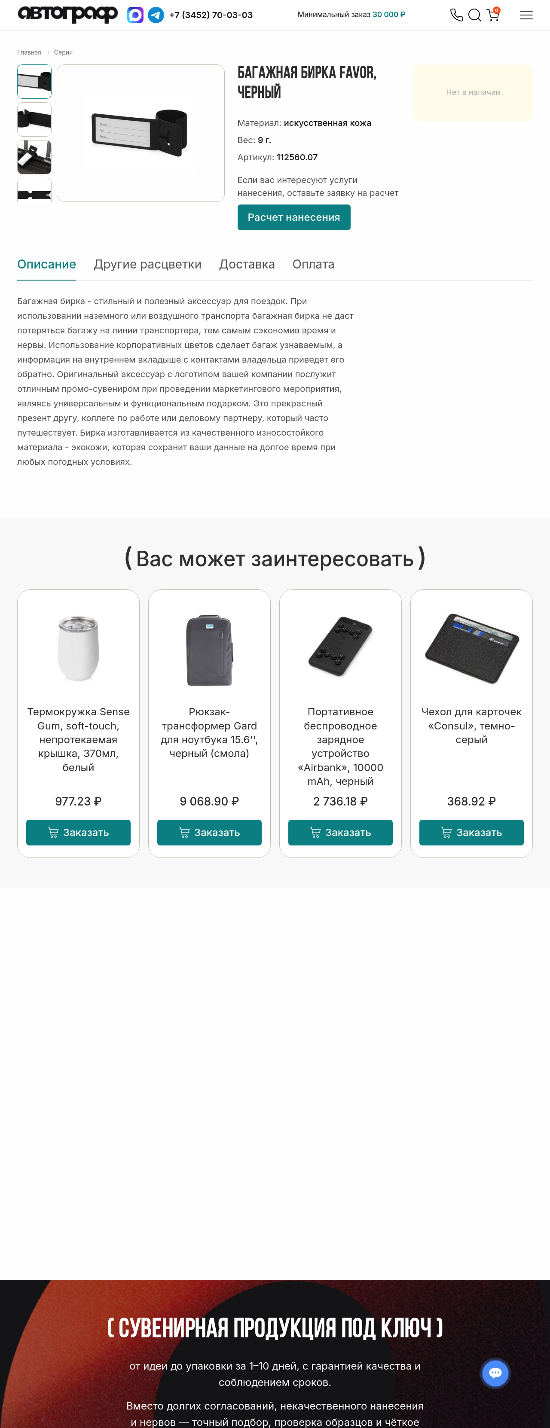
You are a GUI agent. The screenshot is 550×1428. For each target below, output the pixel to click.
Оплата (314, 264)
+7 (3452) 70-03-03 (211, 15)
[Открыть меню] (526, 15)
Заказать (78, 832)
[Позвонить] (456, 15)
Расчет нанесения (294, 217)
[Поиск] (474, 15)
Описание (46, 264)
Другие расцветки (147, 264)
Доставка (247, 264)
